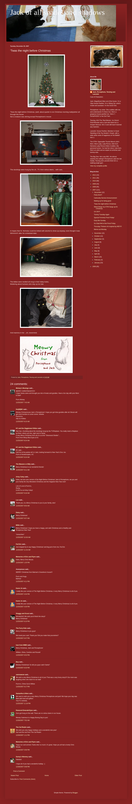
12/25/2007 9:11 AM (22, 470)
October (97, 236)
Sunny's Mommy (22, 757)
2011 (94, 178)
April (96, 254)
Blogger (75, 793)
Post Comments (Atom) (27, 779)
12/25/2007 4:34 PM (23, 594)
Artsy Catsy (20, 477)
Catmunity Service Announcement (105, 198)
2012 (94, 175)
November (98, 233)
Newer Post (15, 775)
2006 (94, 266)
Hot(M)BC (19, 409)
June (96, 248)
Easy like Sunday (100, 220)
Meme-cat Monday (100, 229)
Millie (18, 525)
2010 (94, 181)
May (96, 251)
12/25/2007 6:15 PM (23, 621)
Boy (17, 662)
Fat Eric (18, 544)
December (98, 192)
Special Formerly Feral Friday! (104, 217)
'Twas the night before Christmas (105, 204)
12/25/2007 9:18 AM (22, 493)
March (96, 257)
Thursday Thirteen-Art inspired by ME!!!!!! (108, 226)
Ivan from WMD (21, 645)
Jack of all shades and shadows (57, 12)
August (97, 242)
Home (47, 775)
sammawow (20, 674)
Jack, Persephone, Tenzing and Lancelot (104, 93)
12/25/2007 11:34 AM (23, 550)
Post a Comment (19, 771)
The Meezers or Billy (23, 464)
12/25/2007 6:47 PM (23, 638)
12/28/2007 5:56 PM (23, 750)
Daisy (18, 512)
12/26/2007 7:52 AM (22, 720)
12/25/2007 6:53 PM (23, 655)
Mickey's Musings (22, 388)
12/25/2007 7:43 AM (22, 402)
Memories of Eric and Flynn (26, 557)
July (95, 245)
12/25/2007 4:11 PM (23, 581)
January (97, 263)
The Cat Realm (21, 727)
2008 (94, 187)
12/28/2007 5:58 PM (23, 767)
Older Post (78, 775)
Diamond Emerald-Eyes (24, 710)
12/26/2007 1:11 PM (23, 735)
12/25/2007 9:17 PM (23, 687)
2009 (94, 184)
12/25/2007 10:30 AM (23, 537)
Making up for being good (102, 201)
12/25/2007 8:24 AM (22, 440)
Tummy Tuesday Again (101, 214)
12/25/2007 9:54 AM (22, 506)
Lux (17, 500)
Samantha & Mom (22, 693)
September (98, 239)
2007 (94, 190)
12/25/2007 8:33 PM (23, 668)
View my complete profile (98, 166)
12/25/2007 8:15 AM (22, 421)
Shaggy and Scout (22, 613)
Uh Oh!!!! (97, 212)
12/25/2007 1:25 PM (23, 562)
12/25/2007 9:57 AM (22, 518)
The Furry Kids (21, 628)
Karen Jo (19, 588)
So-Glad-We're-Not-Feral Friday (104, 223)
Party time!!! (98, 195)
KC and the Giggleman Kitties (26, 428)
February (97, 260)
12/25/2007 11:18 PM (23, 703)
